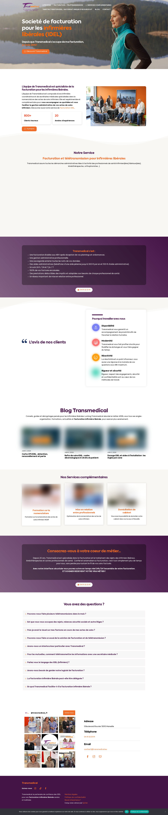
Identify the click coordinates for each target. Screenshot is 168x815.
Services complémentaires (99, 5)
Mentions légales (71, 806)
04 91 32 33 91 (84, 293)
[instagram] (35, 800)
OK (127, 811)
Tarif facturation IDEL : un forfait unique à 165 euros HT (67, 9)
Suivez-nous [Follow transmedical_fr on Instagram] (69, 724)
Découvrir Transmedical (35, 52)
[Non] (165, 812)
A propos (47, 5)
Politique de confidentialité (139, 811)
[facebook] (46, 800)
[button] (32, 736)
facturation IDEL (67, 109)
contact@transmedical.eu (95, 761)
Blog (97, 9)
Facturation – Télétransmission (68, 5)
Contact (107, 9)
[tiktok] (40, 800)
